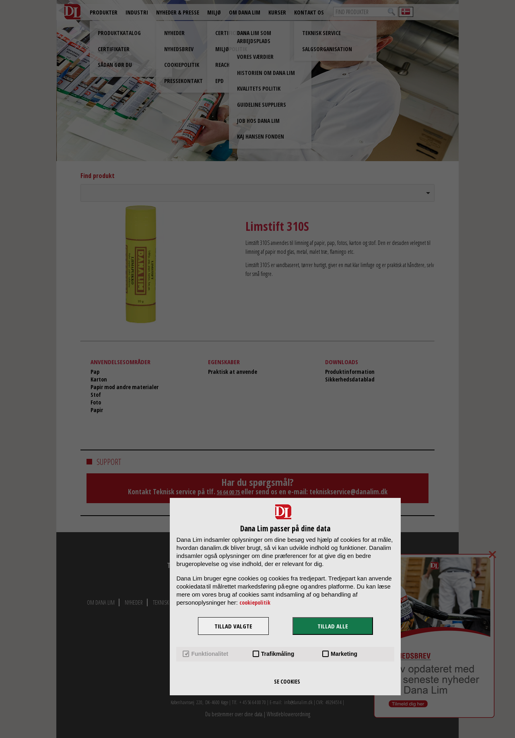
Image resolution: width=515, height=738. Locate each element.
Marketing (339, 654)
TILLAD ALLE (332, 626)
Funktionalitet (205, 654)
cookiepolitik (254, 602)
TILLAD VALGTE (233, 626)
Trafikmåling (273, 654)
